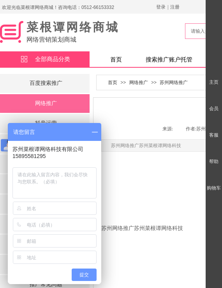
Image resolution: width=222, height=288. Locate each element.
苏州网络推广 (174, 82)
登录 (161, 7)
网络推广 (46, 103)
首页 (116, 59)
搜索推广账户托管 (169, 59)
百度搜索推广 (46, 83)
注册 (175, 7)
